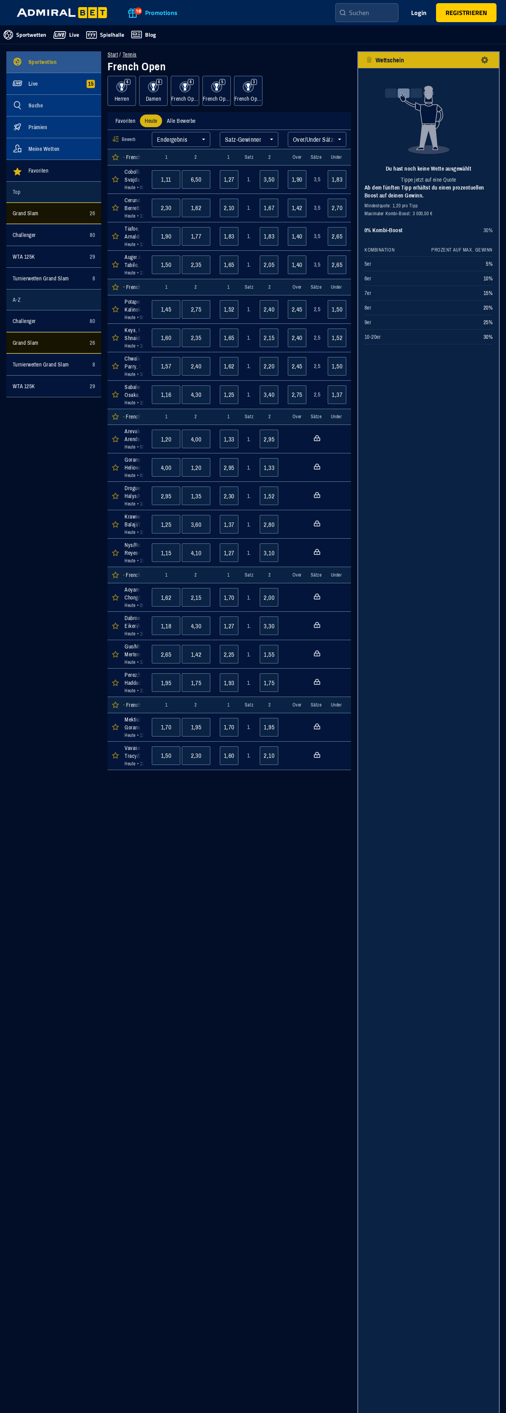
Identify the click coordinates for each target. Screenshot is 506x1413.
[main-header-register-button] (466, 12)
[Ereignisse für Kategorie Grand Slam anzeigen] (53, 213)
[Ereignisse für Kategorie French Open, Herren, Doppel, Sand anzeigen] (185, 91)
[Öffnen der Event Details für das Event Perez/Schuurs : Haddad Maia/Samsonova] (133, 682)
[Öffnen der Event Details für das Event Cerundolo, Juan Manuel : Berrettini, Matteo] (133, 208)
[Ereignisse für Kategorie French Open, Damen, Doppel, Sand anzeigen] (216, 91)
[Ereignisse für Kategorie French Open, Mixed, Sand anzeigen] (248, 91)
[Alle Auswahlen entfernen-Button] (369, 60)
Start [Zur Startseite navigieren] (113, 54)
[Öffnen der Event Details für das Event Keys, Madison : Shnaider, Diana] (133, 338)
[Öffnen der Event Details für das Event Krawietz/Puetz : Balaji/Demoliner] (133, 524)
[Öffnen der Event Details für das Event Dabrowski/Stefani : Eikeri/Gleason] (133, 626)
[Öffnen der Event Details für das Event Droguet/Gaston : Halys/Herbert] (133, 496)
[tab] (125, 121)
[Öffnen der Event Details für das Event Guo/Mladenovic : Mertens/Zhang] (133, 654)
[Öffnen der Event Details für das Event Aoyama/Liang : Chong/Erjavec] (133, 597)
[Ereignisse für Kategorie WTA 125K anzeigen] (53, 256)
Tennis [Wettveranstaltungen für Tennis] (130, 54)
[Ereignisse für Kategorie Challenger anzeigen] (53, 235)
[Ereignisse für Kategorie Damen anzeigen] (153, 91)
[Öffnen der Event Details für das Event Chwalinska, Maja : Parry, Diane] (133, 366)
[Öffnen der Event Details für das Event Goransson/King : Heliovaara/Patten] (133, 467)
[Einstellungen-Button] (484, 60)
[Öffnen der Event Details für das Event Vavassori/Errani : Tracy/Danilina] (133, 756)
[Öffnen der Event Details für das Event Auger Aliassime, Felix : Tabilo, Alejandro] (133, 265)
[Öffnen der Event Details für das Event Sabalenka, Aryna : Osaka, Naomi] (133, 395)
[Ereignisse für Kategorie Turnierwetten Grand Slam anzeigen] (53, 278)
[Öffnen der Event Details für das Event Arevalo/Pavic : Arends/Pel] (133, 439)
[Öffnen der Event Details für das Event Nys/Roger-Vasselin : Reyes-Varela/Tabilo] (133, 553)
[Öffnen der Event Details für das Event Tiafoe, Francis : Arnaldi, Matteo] (133, 236)
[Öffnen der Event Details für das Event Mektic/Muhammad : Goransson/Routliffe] (133, 727)
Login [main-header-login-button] (419, 12)
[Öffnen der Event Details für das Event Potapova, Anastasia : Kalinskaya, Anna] (133, 309)
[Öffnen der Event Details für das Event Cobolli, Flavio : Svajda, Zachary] (133, 179)
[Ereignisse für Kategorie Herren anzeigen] (122, 91)
